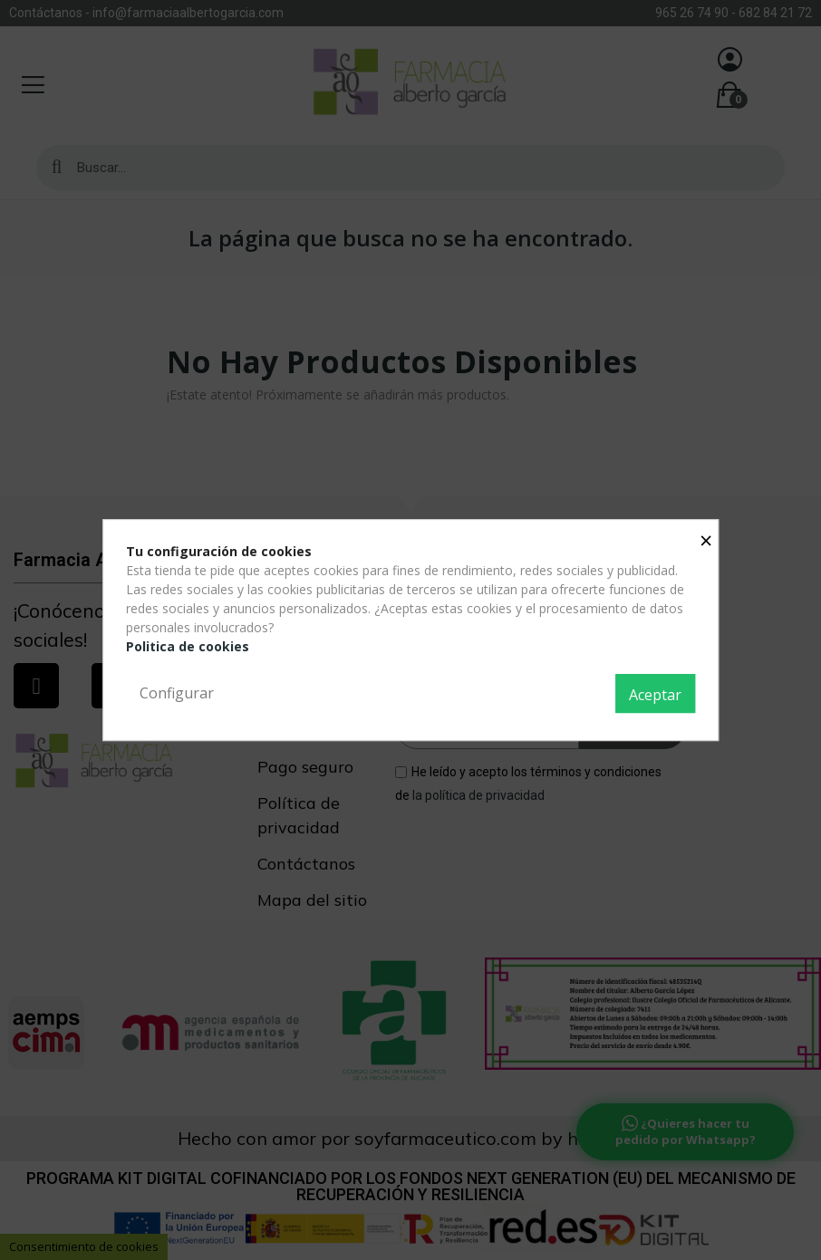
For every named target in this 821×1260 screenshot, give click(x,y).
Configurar (177, 693)
